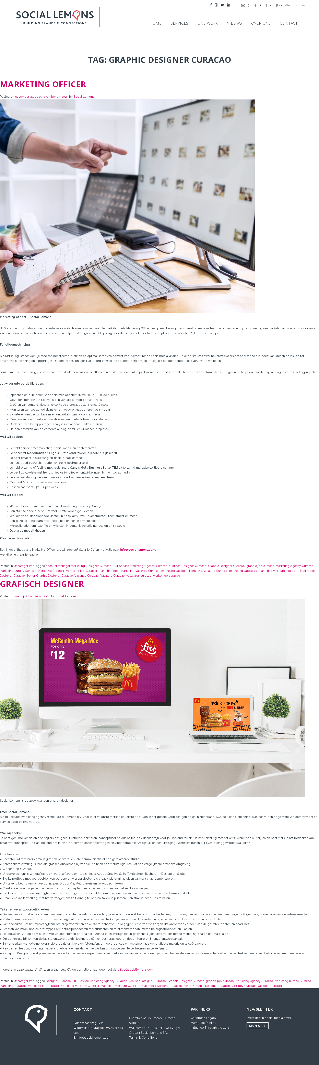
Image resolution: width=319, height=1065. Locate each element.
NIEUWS (234, 23)
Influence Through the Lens (210, 1027)
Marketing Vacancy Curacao (140, 570)
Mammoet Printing (203, 1022)
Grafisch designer (42, 583)
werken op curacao (166, 575)
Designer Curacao (98, 566)
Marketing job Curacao (81, 570)
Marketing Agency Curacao (295, 566)
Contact (289, 23)
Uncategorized (24, 566)
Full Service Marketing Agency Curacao (140, 566)
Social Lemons (84, 96)
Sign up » (257, 1026)
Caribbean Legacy (203, 1018)
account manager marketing (65, 566)
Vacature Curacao (112, 575)
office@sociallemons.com (135, 969)
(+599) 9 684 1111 (251, 5)
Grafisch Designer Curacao (187, 566)
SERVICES (179, 23)
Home (156, 23)
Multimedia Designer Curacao (161, 985)
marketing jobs (109, 570)
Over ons (261, 23)
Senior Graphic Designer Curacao (49, 575)
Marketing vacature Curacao (208, 570)
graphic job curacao (260, 566)
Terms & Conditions (143, 1037)
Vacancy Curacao (86, 575)
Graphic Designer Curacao (226, 566)
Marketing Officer (43, 84)
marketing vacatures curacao (278, 570)
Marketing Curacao (51, 570)
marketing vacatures (243, 570)
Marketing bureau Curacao (18, 570)
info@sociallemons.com (287, 5)
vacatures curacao (139, 575)
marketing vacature (174, 570)
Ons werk (208, 23)
